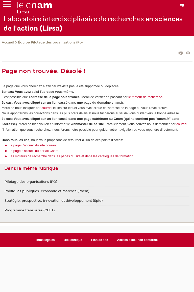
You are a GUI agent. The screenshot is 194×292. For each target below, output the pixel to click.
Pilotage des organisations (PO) (31, 182)
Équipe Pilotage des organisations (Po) (50, 42)
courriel (46, 108)
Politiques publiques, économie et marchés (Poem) (47, 191)
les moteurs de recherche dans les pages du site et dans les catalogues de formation (71, 156)
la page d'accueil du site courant (33, 145)
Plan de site (99, 240)
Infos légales (45, 240)
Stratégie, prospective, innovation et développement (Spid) (54, 201)
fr (182, 6)
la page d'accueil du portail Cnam (34, 151)
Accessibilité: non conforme (137, 240)
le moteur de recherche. (145, 97)
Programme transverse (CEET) (30, 210)
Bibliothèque (73, 240)
